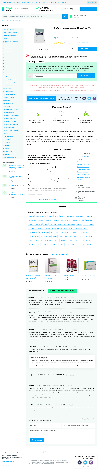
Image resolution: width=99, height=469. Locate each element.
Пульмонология (8, 136)
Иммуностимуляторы (9, 82)
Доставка (38, 2)
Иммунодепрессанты (15, 20)
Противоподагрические (10, 124)
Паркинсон (6, 106)
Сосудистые (6, 142)
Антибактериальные (9, 35)
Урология (6, 148)
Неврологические (8, 97)
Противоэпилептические (10, 130)
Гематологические (8, 52)
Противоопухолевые (9, 121)
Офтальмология (8, 103)
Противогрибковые (9, 118)
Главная (4, 20)
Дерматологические (9, 70)
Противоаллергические (10, 109)
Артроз (5, 38)
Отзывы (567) (51, 2)
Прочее (5, 133)
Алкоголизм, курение (9, 29)
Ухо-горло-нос (7, 151)
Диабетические (7, 73)
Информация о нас (23, 2)
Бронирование (6, 2)
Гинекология (7, 61)
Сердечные (6, 139)
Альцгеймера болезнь (10, 32)
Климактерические (9, 85)
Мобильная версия (9, 461)
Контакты (64, 2)
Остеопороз (6, 100)
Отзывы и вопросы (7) (83, 42)
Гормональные (7, 67)
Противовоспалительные (11, 115)
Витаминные (7, 48)
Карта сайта (5, 465)
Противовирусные (8, 112)
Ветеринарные (7, 45)
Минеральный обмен (9, 91)
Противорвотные (8, 127)
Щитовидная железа (9, 157)
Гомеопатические (8, 64)
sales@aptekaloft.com (39, 457)
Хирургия (6, 154)
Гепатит (5, 55)
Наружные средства (9, 94)
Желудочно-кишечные (10, 76)
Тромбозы (6, 145)
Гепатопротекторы (9, 58)
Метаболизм (7, 88)
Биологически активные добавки (10, 41)
